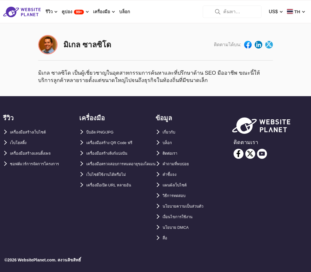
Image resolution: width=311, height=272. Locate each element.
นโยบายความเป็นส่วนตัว (188, 206)
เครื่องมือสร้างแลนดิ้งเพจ (35, 153)
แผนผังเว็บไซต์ (177, 185)
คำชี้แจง (171, 174)
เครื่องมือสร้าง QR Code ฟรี (115, 142)
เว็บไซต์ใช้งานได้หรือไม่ (110, 185)
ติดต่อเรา (172, 153)
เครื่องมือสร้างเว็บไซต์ (32, 132)
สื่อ (165, 238)
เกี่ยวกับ (170, 132)
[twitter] (250, 154)
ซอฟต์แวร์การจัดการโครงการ (41, 163)
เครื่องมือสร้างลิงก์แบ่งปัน (112, 153)
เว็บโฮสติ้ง (20, 142)
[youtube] (262, 154)
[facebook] (239, 154)
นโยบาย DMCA (179, 227)
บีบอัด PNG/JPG (103, 132)
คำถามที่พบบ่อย (179, 163)
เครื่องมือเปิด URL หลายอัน (114, 195)
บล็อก (168, 142)
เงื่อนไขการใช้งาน (181, 216)
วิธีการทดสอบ (177, 195)
